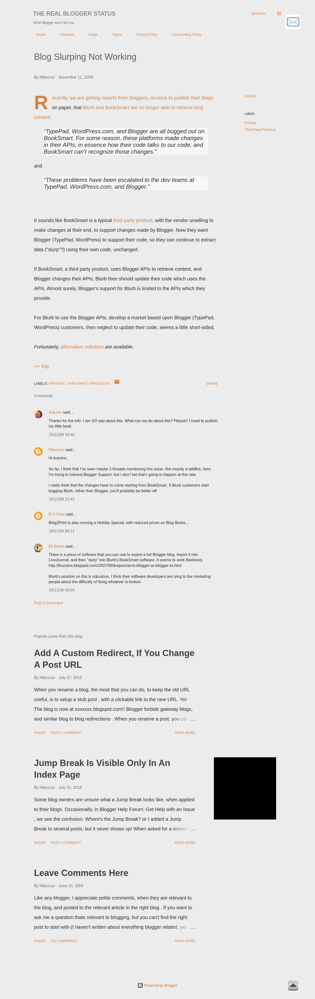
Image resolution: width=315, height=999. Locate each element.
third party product (132, 220)
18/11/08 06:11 (62, 531)
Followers (64, 34)
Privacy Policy (144, 34)
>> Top (41, 366)
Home (37, 34)
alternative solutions (82, 346)
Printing (250, 123)
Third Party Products (260, 130)
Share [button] (250, 96)
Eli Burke (56, 546)
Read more (185, 733)
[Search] (258, 14)
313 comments (64, 941)
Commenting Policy (183, 34)
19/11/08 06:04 (62, 590)
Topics (114, 34)
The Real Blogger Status (74, 13)
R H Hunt (57, 514)
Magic (90, 34)
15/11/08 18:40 (62, 435)
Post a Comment (48, 603)
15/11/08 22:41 (62, 499)
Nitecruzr (56, 450)
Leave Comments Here (81, 873)
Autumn (55, 412)
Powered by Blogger (157, 985)
